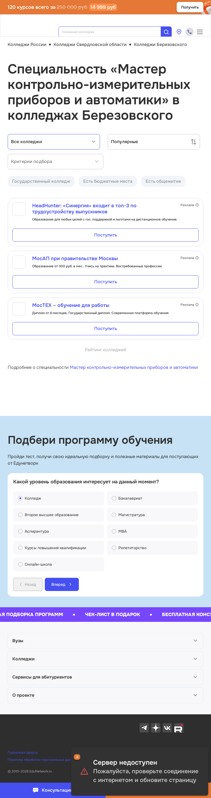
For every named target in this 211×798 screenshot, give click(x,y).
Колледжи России (27, 44)
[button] (105, 641)
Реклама (190, 205)
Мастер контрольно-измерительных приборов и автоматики (134, 367)
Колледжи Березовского (160, 44)
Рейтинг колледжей (105, 350)
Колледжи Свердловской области (90, 44)
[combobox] (113, 32)
